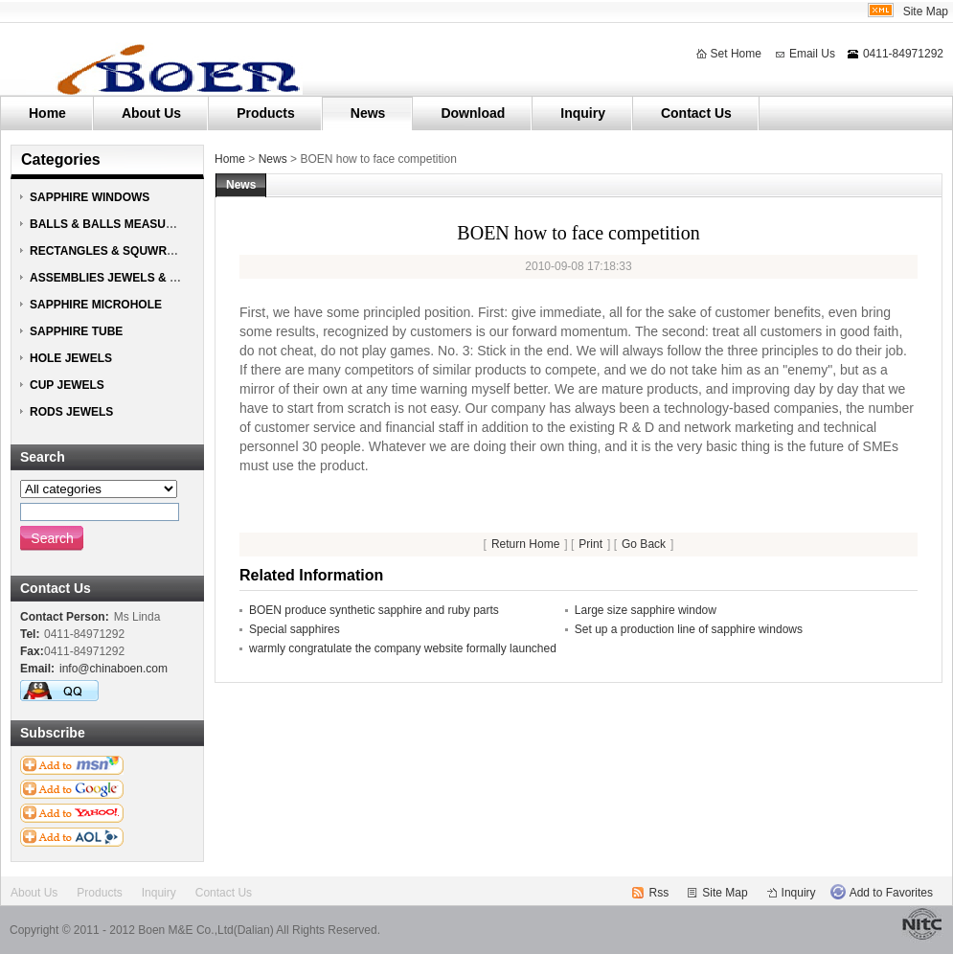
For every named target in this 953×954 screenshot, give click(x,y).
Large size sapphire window (645, 610)
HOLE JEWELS (71, 358)
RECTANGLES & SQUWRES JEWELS (131, 251)
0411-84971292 (903, 53)
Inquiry (582, 113)
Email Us (812, 53)
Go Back (644, 544)
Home (47, 113)
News (368, 113)
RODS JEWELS (71, 412)
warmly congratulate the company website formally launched (402, 648)
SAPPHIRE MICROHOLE (96, 304)
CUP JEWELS (67, 385)
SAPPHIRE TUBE (76, 331)
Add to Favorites (891, 892)
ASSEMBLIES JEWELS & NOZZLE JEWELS (148, 277)
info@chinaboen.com (113, 668)
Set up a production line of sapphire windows (689, 629)
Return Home (525, 544)
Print (590, 544)
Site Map (925, 11)
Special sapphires (294, 629)
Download (473, 113)
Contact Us (696, 113)
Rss (659, 892)
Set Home (736, 53)
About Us (151, 113)
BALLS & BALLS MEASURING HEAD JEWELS (155, 224)
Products (266, 113)
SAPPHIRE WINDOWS (89, 197)
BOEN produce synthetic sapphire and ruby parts (374, 610)
